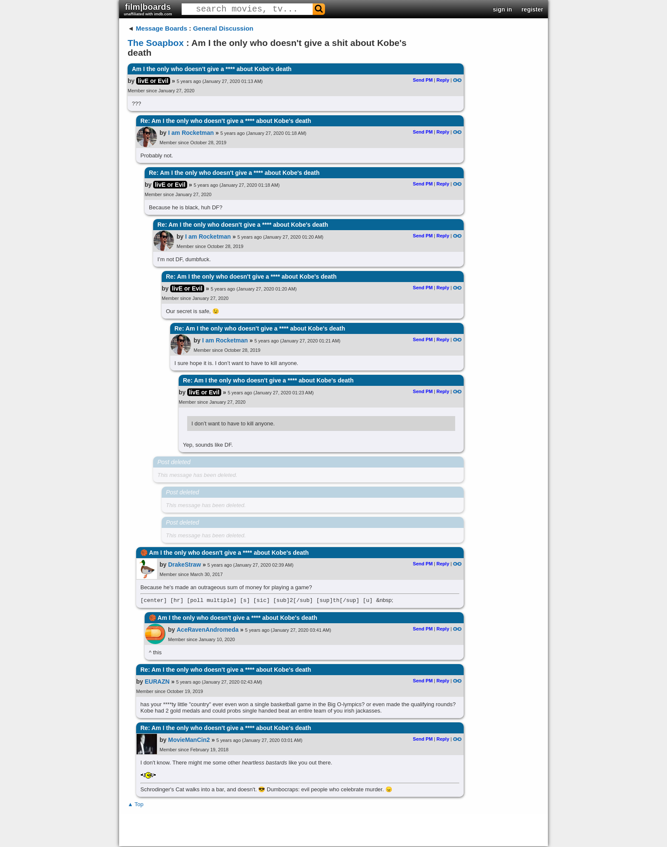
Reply (442, 80)
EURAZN (157, 682)
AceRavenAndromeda (208, 630)
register (532, 9)
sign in (502, 9)
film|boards (148, 9)
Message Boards (161, 28)
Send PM (423, 80)
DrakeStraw (184, 564)
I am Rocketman (191, 132)
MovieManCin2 (189, 740)
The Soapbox (156, 43)
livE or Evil (153, 80)
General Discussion (223, 28)
